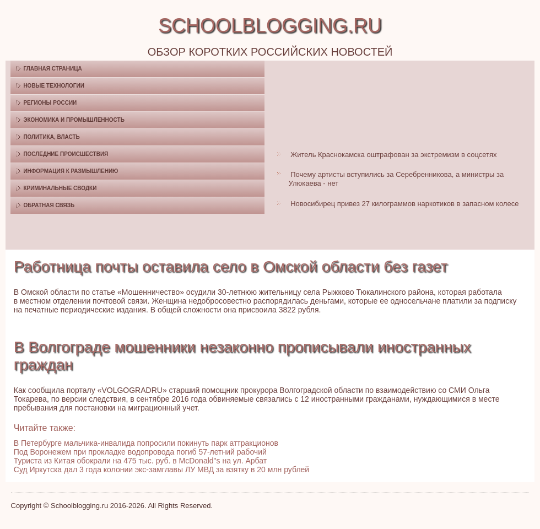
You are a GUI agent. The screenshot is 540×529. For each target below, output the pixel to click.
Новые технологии (53, 86)
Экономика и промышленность (73, 120)
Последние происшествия (65, 154)
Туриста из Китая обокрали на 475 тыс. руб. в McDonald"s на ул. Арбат (140, 460)
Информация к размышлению (70, 171)
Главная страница (52, 69)
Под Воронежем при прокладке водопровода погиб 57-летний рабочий (140, 451)
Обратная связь (48, 205)
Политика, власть (51, 137)
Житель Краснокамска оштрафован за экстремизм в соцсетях (393, 154)
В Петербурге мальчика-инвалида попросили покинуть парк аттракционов (146, 443)
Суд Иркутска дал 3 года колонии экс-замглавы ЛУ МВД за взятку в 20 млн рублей (161, 469)
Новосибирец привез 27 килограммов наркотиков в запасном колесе (404, 203)
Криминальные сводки (59, 188)
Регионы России (50, 103)
